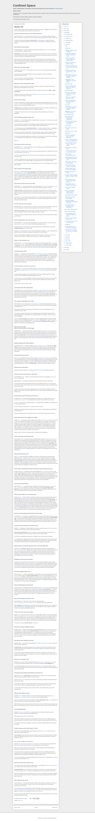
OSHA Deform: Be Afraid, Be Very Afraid (71, 162)
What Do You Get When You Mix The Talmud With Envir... (70, 94)
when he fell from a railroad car (24, 697)
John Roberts (68, 125)
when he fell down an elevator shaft (41, 253)
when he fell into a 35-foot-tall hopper (48, 330)
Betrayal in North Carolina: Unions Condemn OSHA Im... (71, 176)
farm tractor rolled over (26, 712)
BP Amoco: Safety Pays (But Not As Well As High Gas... (70, 87)
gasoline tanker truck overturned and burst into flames (33, 270)
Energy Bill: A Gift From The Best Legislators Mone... (70, 55)
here (18, 140)
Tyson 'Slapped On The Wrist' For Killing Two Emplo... (70, 215)
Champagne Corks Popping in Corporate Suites (70, 81)
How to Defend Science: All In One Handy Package (70, 101)
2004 (65, 247)
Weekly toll (67, 224)
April (66, 239)
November (67, 36)
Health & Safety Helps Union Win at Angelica (70, 169)
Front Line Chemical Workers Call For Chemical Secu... (69, 192)
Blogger (54, 818)
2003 (65, 249)
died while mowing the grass (31, 563)
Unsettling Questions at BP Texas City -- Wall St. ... (70, 72)
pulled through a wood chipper (46, 420)
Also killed (32, 321)
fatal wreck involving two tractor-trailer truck (31, 743)
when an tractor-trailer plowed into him (49, 186)
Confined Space (24, 5)
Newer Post (17, 807)
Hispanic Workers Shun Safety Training (70, 63)
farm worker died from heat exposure (22, 148)
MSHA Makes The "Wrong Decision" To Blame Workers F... (71, 76)
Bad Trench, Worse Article (71, 209)
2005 (65, 32)
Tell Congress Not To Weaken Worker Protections (70, 206)
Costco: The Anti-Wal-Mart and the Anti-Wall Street (71, 140)
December (67, 34)
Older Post (55, 807)
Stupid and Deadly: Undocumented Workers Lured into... (71, 201)
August (67, 42)
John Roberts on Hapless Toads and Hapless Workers (71, 108)
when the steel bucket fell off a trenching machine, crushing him (27, 789)
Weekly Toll (20, 800)
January (67, 245)
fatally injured (38, 70)
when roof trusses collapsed (29, 616)
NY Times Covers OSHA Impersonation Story (70, 151)
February (67, 243)
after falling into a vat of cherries (43, 587)
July (66, 44)
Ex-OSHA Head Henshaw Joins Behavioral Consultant (71, 122)
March (67, 241)
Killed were (16, 318)
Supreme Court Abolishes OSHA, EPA (71, 218)
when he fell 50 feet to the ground (32, 129)
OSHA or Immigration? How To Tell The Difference (70, 136)
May (66, 237)
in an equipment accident (49, 629)
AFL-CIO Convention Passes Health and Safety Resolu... (70, 59)
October (67, 38)
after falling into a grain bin (41, 643)
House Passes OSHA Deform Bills (70, 197)
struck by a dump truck (26, 498)
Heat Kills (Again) (69, 90)
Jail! (66, 46)
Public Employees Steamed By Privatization (69, 118)
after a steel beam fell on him (42, 290)
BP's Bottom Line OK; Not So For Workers (71, 222)
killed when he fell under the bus (21, 224)
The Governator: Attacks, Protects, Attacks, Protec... (71, 144)
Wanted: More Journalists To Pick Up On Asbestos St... (71, 231)
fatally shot (22, 679)
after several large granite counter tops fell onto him (25, 602)
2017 (65, 26)
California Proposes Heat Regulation (71, 51)
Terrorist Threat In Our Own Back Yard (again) (71, 227)
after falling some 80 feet (49, 439)
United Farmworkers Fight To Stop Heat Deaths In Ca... (71, 67)
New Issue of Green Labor (71, 131)
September (68, 40)
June (66, 235)
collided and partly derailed (36, 303)
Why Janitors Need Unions (71, 195)
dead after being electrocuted (45, 358)
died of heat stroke (41, 370)
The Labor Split (68, 84)
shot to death (33, 206)
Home (36, 807)
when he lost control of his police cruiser (44, 94)
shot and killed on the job (41, 345)
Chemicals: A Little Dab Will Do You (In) (70, 97)
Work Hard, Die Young (70, 211)
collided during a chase (38, 36)
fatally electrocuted (51, 528)
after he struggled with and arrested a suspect (29, 457)
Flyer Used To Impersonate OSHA (70, 154)
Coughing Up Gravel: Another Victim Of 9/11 (71, 184)
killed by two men (43, 731)
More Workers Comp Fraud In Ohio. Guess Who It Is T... (70, 181)
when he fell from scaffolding (47, 471)
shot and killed (48, 49)
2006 (65, 30)
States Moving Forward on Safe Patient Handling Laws (71, 158)
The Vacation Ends (69, 114)
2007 (65, 28)
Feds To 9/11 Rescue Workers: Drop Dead (70, 165)
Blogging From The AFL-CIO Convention (70, 112)
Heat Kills (67, 104)
